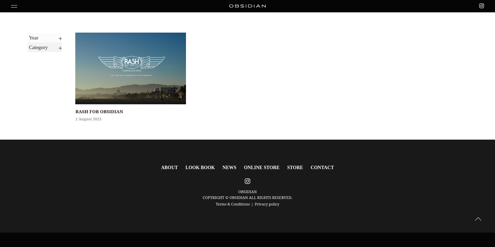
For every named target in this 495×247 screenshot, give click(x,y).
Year (32, 37)
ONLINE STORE (260, 167)
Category (38, 45)
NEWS (231, 167)
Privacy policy (267, 202)
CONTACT (315, 167)
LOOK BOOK (205, 167)
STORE (290, 167)
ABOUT (176, 167)
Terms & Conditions (232, 202)
